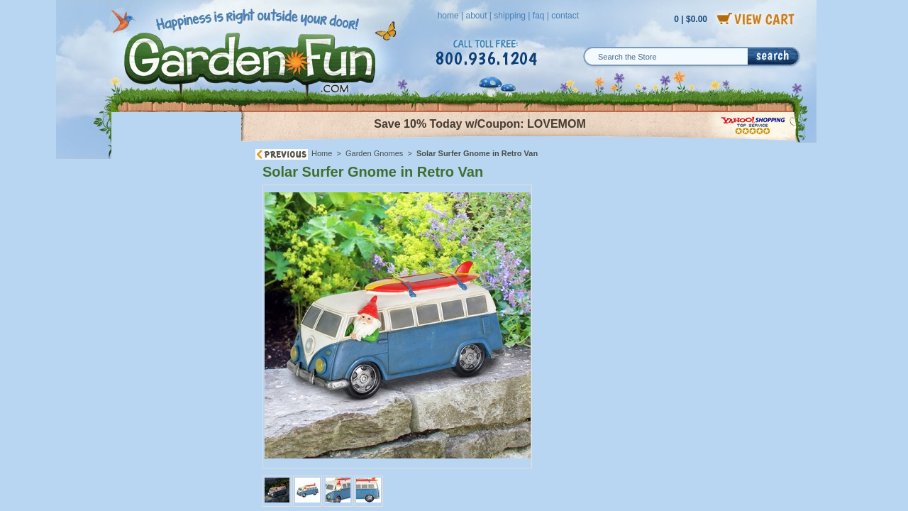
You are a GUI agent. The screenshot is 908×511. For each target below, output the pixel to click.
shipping (510, 16)
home (448, 16)
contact (565, 16)
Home (321, 153)
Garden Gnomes (374, 153)
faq (539, 16)
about (476, 16)
